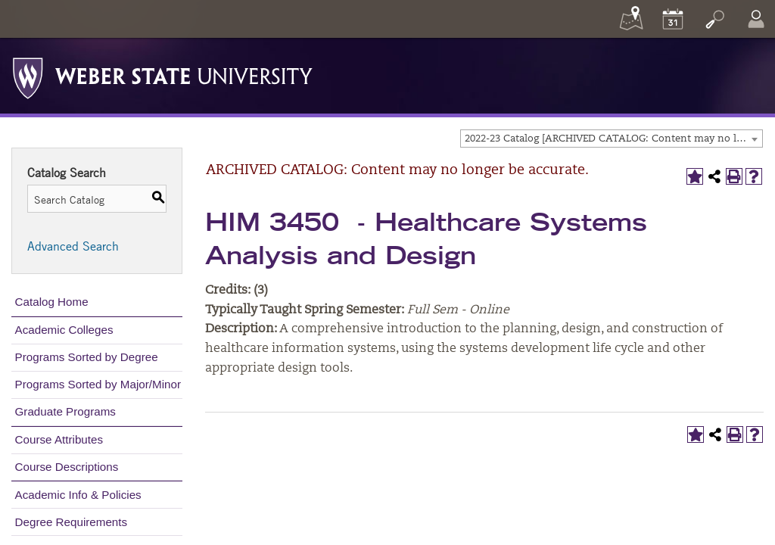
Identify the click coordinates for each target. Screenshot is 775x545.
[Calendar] (673, 19)
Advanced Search (73, 246)
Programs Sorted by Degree (86, 356)
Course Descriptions (67, 466)
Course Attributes (59, 439)
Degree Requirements (71, 521)
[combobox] (611, 138)
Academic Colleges (64, 329)
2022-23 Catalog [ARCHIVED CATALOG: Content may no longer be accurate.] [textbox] (613, 139)
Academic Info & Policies (78, 494)
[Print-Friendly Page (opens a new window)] (734, 176)
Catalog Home (52, 301)
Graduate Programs (65, 411)
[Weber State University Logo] (162, 74)
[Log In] (756, 19)
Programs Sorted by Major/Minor (98, 384)
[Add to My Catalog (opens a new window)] (694, 176)
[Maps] (631, 19)
